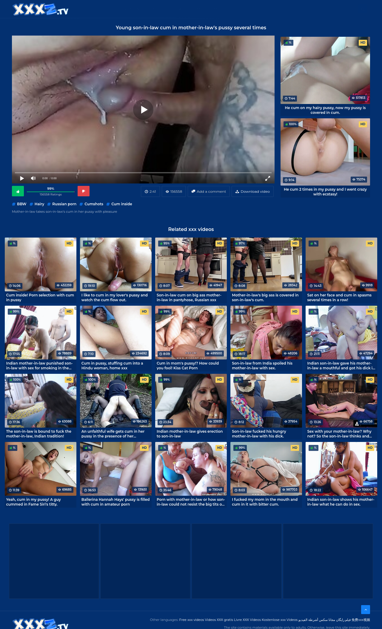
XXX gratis (221, 9)
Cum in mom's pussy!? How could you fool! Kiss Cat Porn (188, 365)
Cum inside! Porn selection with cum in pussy (40, 297)
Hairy (39, 204)
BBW (21, 204)
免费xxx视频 (361, 620)
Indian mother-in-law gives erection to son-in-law (190, 433)
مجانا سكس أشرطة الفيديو (316, 620)
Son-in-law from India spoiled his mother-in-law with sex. (262, 365)
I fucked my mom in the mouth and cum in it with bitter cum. (265, 501)
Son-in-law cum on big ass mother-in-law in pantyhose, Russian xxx (189, 297)
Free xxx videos (191, 620)
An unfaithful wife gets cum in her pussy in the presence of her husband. (112, 433)
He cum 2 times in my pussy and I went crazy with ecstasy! (325, 191)
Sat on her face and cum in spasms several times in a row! (339, 297)
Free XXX (192, 9)
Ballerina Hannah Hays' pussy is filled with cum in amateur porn (115, 501)
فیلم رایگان (343, 620)
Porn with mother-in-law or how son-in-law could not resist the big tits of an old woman (191, 501)
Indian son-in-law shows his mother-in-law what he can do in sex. (340, 501)
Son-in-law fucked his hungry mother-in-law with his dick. (259, 433)
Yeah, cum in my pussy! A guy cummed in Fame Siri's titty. (33, 501)
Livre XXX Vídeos (247, 620)
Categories (127, 9)
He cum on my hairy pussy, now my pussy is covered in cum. (325, 109)
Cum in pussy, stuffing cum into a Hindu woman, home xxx (112, 365)
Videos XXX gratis (219, 620)
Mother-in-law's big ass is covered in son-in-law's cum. (265, 297)
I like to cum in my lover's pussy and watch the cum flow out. (114, 297)
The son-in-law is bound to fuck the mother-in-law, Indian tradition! (38, 433)
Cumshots (93, 204)
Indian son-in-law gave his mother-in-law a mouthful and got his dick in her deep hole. (341, 365)
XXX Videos (161, 9)
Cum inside (121, 204)
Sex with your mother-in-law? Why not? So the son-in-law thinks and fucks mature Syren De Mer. (339, 433)
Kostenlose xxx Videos (280, 620)
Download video (255, 191)
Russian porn (64, 204)
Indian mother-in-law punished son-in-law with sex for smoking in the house (39, 365)
